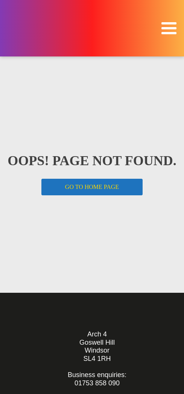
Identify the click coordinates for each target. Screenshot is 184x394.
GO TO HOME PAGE (92, 187)
